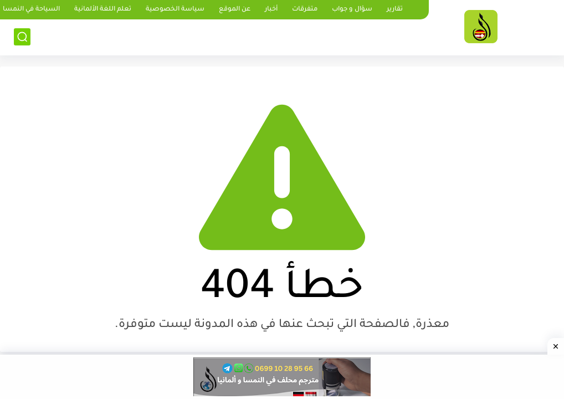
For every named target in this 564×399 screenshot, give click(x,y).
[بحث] (22, 36)
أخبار (271, 9)
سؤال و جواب (352, 9)
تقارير (395, 9)
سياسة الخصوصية (175, 9)
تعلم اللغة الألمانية (102, 9)
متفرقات (304, 9)
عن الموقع (234, 9)
